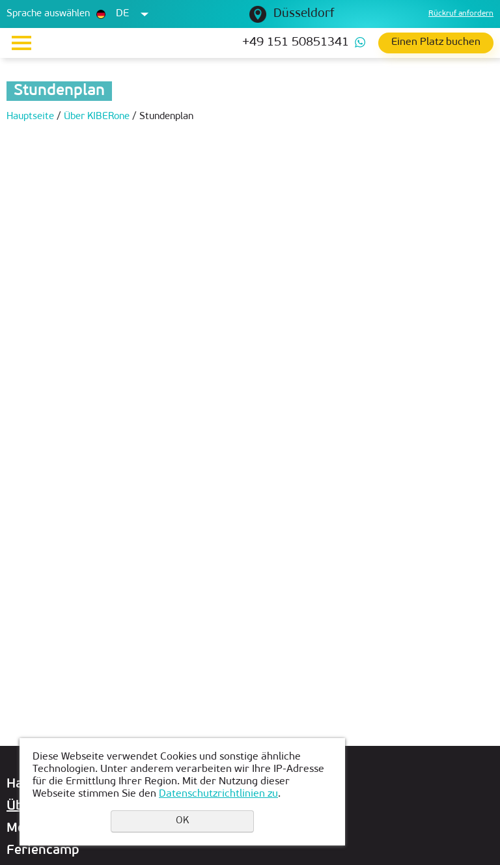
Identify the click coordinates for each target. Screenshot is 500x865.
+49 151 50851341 (295, 42)
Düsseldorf (303, 14)
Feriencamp (43, 850)
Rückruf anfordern (460, 14)
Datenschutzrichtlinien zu (218, 794)
